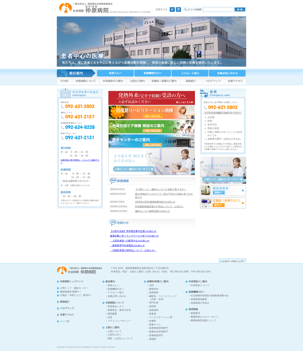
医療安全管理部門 (158, 331)
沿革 (110, 317)
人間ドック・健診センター (74, 288)
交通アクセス (67, 314)
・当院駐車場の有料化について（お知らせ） (133, 250)
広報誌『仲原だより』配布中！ (76, 295)
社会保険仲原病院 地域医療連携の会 (209, 295)
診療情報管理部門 (158, 328)
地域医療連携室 (199, 299)
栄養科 (152, 321)
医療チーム (155, 324)
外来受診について (200, 285)
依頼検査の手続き (200, 303)
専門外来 (153, 302)
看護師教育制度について (203, 320)
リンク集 (64, 321)
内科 (151, 285)
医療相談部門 (156, 335)
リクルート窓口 (116, 292)
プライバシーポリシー (119, 321)
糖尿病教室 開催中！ (71, 291)
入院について (115, 331)
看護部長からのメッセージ (205, 316)
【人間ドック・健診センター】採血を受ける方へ (160, 189)
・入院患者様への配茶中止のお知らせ (129, 240)
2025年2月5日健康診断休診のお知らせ (155, 202)
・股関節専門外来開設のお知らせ (127, 245)
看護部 (152, 339)
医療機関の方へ (116, 289)
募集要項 (195, 313)
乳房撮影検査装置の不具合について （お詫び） (159, 206)
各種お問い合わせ (117, 296)
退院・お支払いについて (120, 338)
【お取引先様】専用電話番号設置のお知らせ (133, 231)
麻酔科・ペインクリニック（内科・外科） (163, 298)
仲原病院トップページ (71, 281)
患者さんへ (113, 285)
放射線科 (153, 292)
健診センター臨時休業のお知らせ (152, 211)
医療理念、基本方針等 (119, 310)
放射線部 (153, 310)
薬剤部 (152, 306)
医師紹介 (64, 301)
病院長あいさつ (116, 306)
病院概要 (112, 313)
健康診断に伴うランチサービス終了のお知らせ (134, 236)
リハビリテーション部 (160, 317)
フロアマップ (67, 308)
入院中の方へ (115, 334)
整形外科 (153, 289)
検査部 (152, 313)
